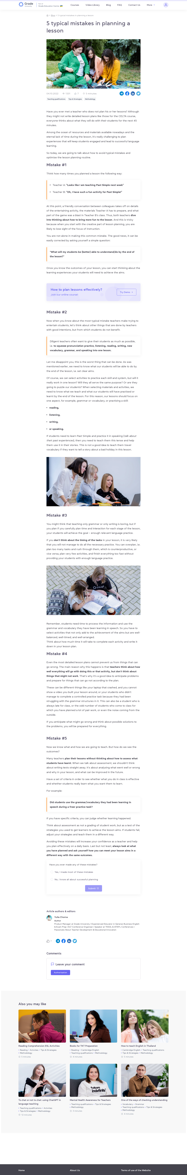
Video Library (93, 5)
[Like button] (48, 941)
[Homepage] (47, 15)
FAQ (119, 5)
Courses (75, 5)
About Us (75, 1170)
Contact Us (134, 5)
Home (21, 1170)
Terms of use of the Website (136, 1170)
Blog (108, 5)
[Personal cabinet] (166, 5)
